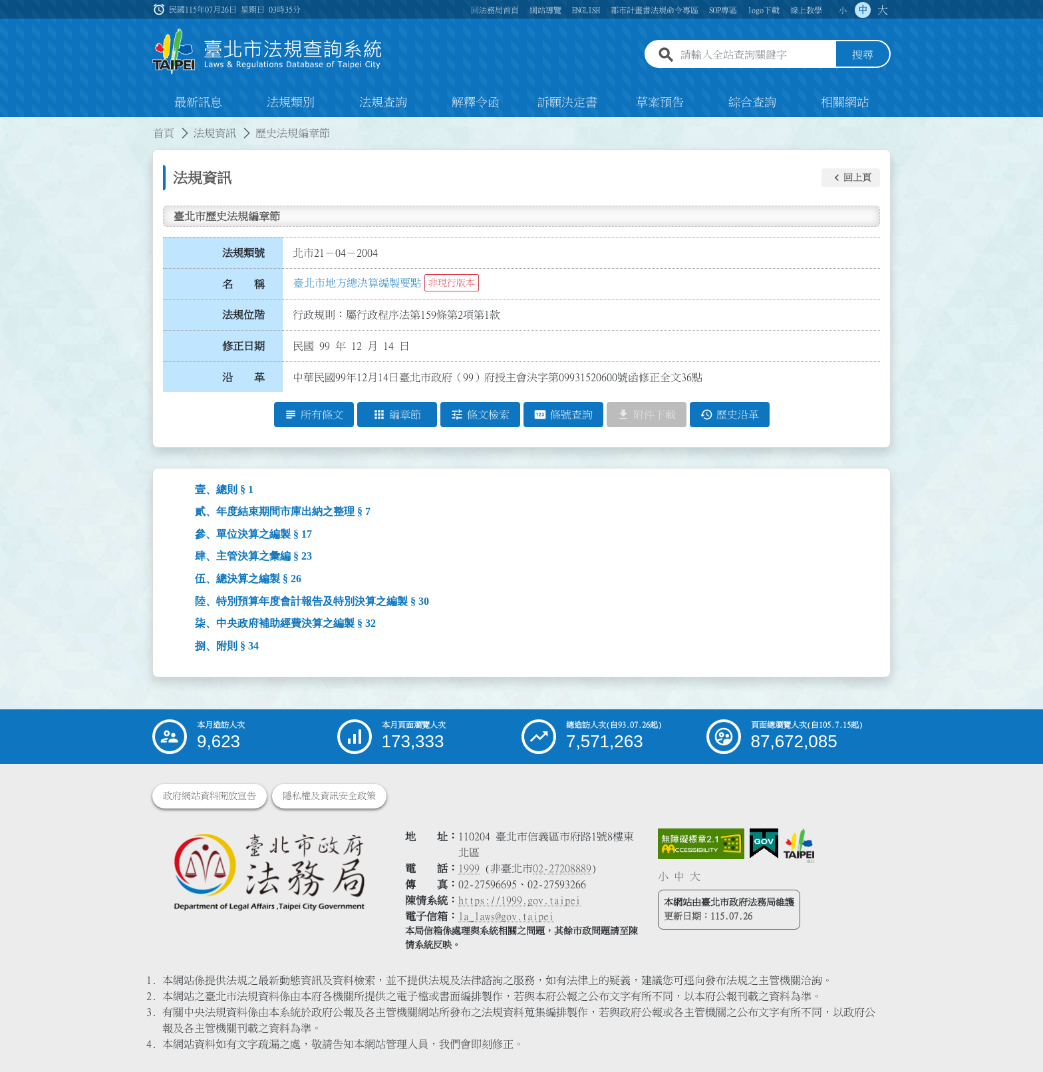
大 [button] (882, 10)
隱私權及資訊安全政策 (329, 796)
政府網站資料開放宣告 (209, 796)
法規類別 (291, 102)
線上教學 (806, 10)
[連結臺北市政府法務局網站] (268, 871)
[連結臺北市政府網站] (799, 845)
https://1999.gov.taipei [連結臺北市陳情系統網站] (519, 900)
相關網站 (845, 102)
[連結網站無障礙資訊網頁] (701, 843)
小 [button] (843, 10)
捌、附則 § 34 (227, 645)
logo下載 (764, 10)
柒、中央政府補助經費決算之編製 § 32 (285, 623)
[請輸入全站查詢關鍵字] (755, 55)
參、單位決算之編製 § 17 (253, 534)
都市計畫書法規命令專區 (654, 10)
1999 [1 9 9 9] (469, 868)
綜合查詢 (752, 102)
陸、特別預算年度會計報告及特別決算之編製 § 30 (312, 601)
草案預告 (660, 102)
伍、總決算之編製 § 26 (248, 578)
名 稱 (243, 284)
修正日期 (243, 346)
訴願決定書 (567, 102)
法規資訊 (215, 133)
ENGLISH (586, 10)
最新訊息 (198, 102)
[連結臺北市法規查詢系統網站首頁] (267, 52)
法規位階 (243, 314)
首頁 (163, 133)
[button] (850, 177)
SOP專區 (723, 10)
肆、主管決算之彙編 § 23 (253, 556)
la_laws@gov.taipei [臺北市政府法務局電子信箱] (506, 916)
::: (8, 125)
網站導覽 (545, 10)
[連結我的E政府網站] (764, 843)
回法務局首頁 (495, 10)
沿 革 (243, 377)
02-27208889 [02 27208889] (562, 868)
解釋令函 (476, 102)
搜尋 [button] (862, 55)
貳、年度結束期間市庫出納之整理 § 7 (283, 511)
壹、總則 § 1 (224, 489)
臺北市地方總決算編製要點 (357, 282)
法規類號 (243, 253)
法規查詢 (383, 102)
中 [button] (862, 10)
